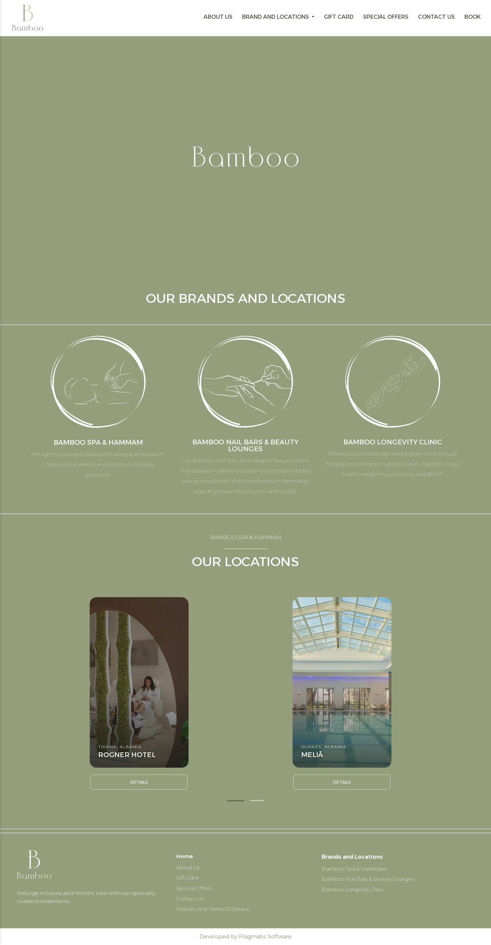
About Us (188, 865)
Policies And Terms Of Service (216, 909)
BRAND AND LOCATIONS (276, 17)
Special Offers (195, 887)
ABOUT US (218, 17)
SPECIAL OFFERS (385, 17)
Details (139, 782)
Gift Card (188, 876)
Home (184, 853)
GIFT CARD (339, 17)
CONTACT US (436, 17)
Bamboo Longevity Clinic (356, 887)
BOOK (472, 17)
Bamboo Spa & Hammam (356, 865)
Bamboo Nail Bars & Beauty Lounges (370, 876)
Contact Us (191, 898)
